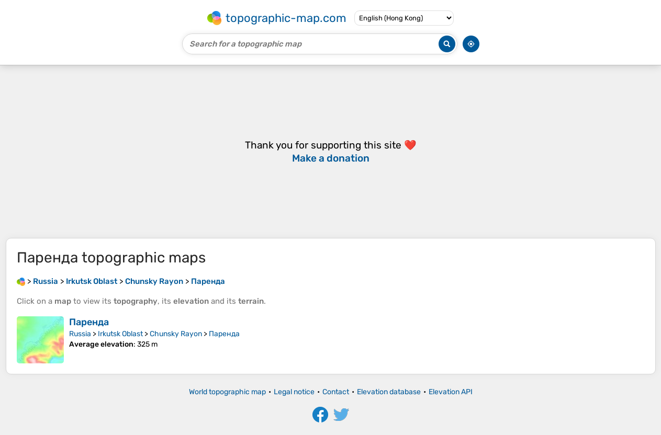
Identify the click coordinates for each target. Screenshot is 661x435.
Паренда (89, 322)
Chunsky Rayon (176, 333)
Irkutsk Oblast (120, 333)
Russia (80, 333)
